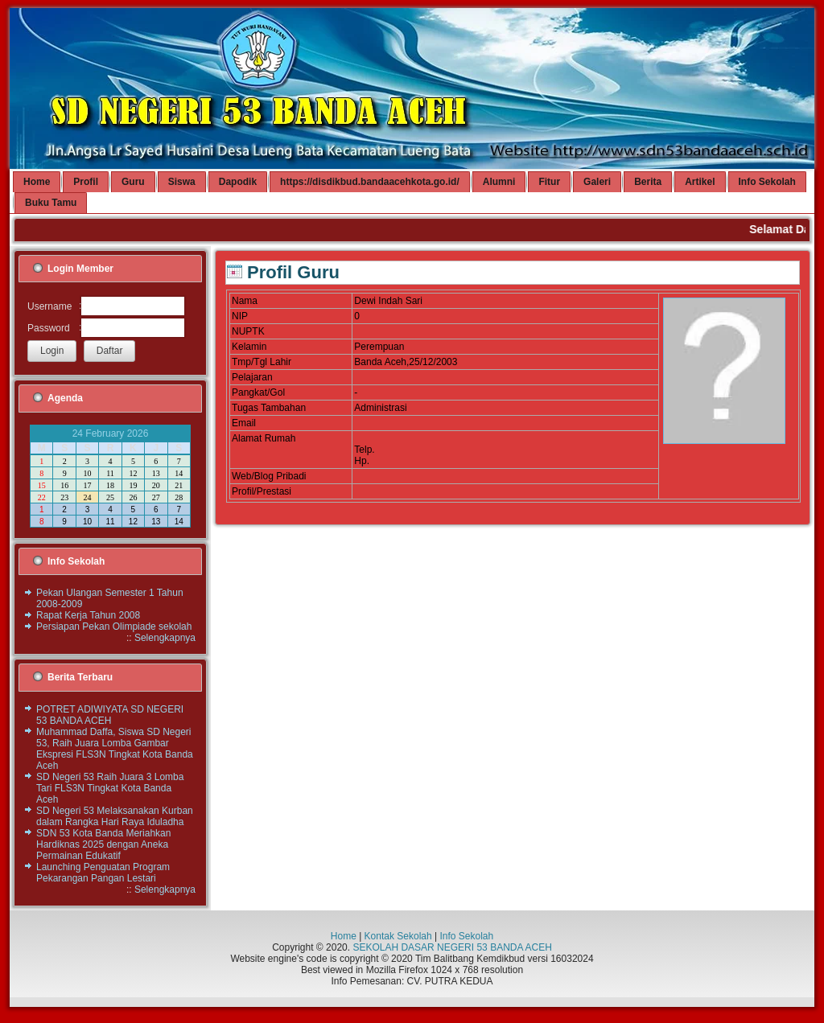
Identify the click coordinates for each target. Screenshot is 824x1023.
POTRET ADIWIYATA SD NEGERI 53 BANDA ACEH (109, 715)
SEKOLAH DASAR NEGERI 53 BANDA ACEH (451, 947)
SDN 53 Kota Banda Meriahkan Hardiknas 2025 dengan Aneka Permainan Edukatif (103, 844)
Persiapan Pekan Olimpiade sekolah (114, 626)
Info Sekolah (466, 936)
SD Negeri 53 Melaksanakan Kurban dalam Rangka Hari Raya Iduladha (114, 816)
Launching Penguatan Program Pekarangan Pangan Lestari (103, 872)
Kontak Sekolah (398, 936)
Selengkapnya (165, 637)
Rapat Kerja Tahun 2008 (88, 615)
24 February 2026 (110, 433)
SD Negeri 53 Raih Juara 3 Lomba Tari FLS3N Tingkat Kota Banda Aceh (109, 788)
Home (343, 936)
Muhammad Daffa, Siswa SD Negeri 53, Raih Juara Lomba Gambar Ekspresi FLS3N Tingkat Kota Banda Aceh (114, 748)
